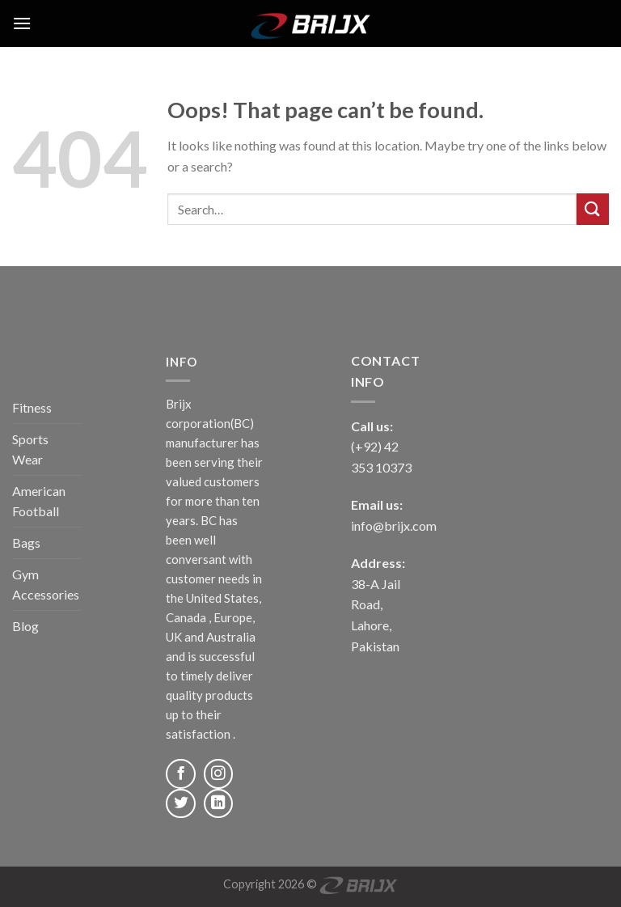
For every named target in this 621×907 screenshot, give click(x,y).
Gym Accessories (45, 584)
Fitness (32, 407)
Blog (25, 626)
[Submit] (593, 209)
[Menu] (22, 23)
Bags (26, 542)
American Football (38, 501)
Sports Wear (30, 449)
